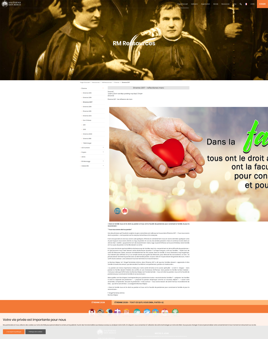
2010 (84, 129)
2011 (84, 125)
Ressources (226, 4)
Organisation (205, 4)
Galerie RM (85, 166)
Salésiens (194, 4)
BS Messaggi (86, 161)
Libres (83, 157)
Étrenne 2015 (87, 111)
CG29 (262, 3)
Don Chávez (87, 120)
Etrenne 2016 (87, 107)
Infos (234, 4)
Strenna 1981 (87, 139)
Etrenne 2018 (87, 97)
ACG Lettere (86, 148)
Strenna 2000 (87, 134)
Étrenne (116, 82)
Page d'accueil (182, 4)
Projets (84, 152)
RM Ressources (107, 82)
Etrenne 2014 (87, 116)
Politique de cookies (35, 332)
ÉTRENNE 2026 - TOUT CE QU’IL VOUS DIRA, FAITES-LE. (139, 302)
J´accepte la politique (13, 332)
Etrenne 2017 (126, 82)
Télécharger (87, 143)
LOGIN (252, 4)
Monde (215, 4)
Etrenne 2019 (87, 93)
